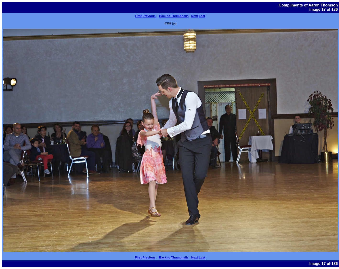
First (138, 16)
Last (202, 16)
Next (194, 16)
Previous (149, 16)
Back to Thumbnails (174, 16)
